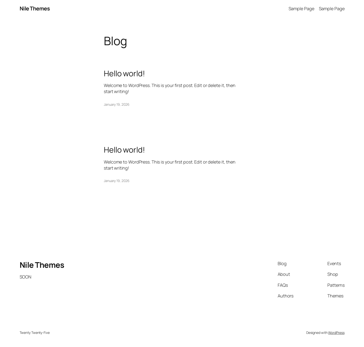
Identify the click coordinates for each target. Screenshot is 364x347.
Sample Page (301, 8)
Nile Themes (35, 8)
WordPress (336, 332)
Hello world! (124, 73)
